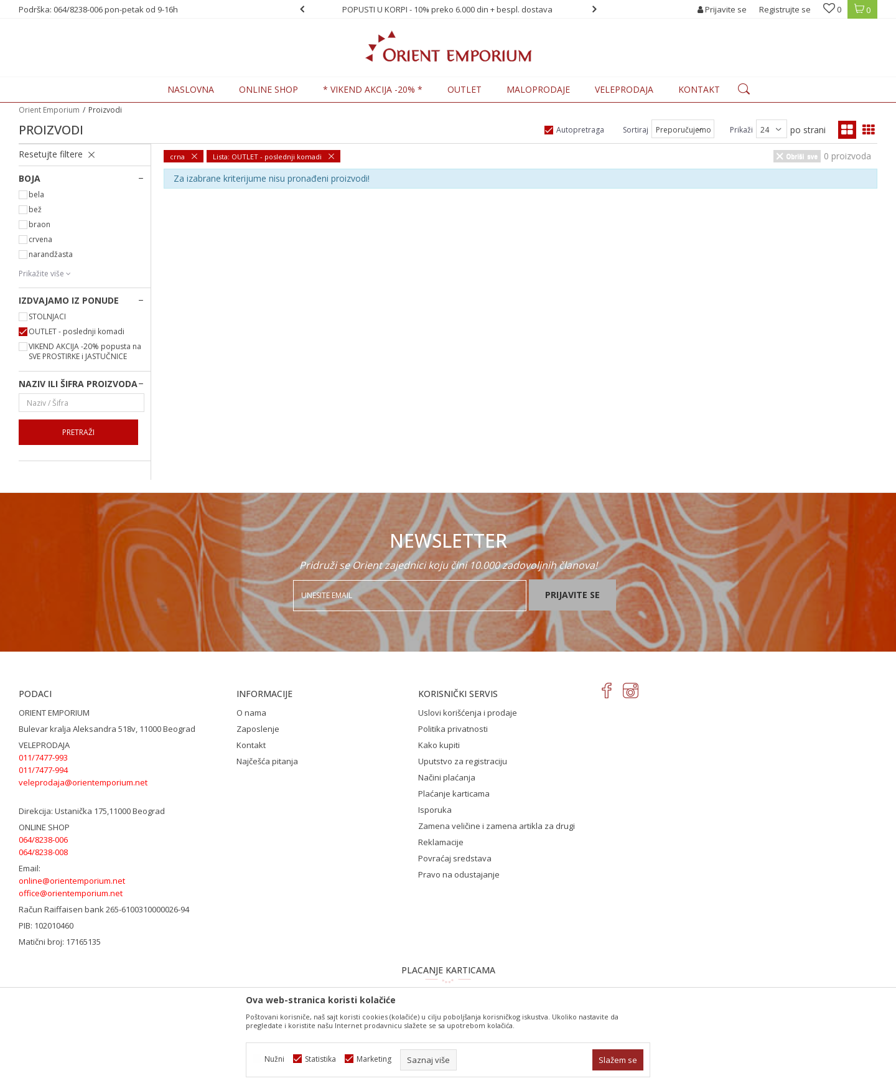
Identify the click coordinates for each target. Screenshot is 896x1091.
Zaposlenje (257, 728)
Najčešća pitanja (267, 761)
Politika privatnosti (453, 728)
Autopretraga (580, 129)
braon (39, 224)
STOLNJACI (47, 316)
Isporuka (435, 809)
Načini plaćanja (446, 777)
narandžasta (51, 254)
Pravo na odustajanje (459, 874)
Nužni (274, 1059)
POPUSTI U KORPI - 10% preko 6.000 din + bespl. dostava (447, 9)
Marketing (374, 1059)
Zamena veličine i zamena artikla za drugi (496, 825)
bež (35, 209)
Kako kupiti (439, 745)
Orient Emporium (49, 110)
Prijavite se (572, 595)
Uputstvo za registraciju (462, 761)
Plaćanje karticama (454, 793)
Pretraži (78, 432)
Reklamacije (441, 842)
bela (36, 194)
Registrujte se (785, 9)
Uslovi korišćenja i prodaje (467, 712)
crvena (40, 239)
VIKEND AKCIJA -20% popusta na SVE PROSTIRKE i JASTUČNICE (85, 351)
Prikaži (741, 129)
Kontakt (251, 745)
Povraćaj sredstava (455, 858)
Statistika (320, 1059)
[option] (448, 9)
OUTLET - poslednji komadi (76, 331)
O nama (251, 712)
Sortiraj (635, 129)
